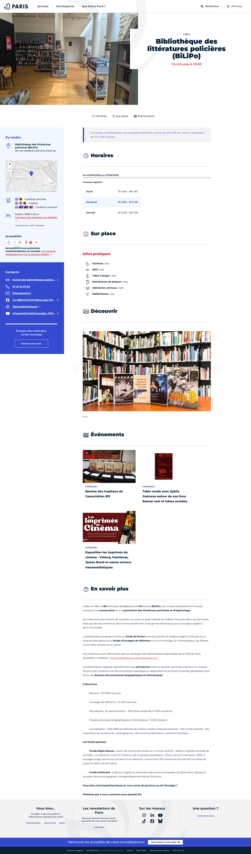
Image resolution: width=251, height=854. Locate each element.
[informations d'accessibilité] (22, 242)
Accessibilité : (105, 850)
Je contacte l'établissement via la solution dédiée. (30, 253)
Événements (144, 116)
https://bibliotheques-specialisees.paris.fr (133, 657)
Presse (130, 850)
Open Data (141, 850)
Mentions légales (75, 850)
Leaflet (31, 191)
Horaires (99, 116)
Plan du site (178, 850)
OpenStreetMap (45, 191)
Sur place (120, 116)
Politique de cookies (159, 850)
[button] (31, 173)
